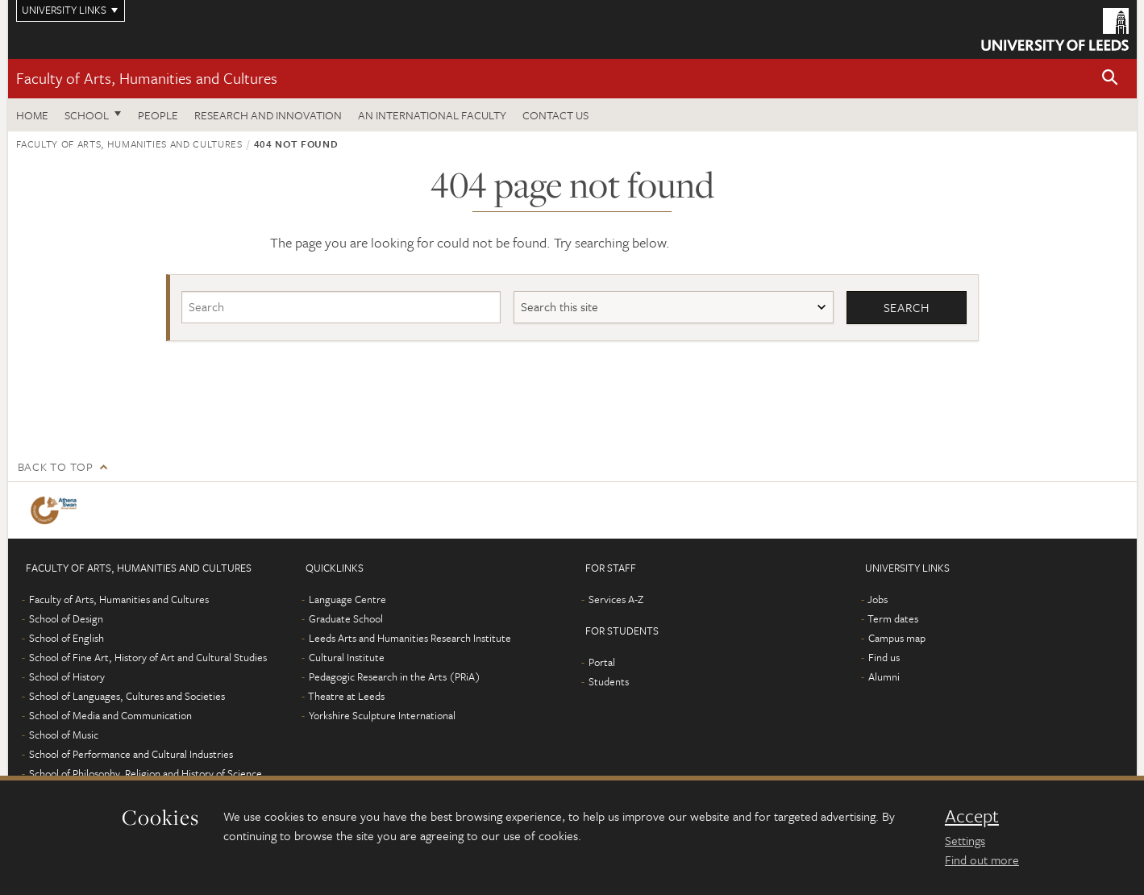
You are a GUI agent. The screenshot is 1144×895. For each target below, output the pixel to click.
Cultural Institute (347, 657)
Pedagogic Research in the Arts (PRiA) (394, 676)
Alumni (884, 676)
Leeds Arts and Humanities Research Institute (410, 638)
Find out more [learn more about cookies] (982, 859)
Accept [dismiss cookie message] (972, 816)
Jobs (877, 599)
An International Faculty (432, 114)
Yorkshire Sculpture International (382, 715)
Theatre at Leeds (346, 696)
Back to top (56, 466)
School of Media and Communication (110, 715)
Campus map (897, 638)
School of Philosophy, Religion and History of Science (145, 773)
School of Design (66, 618)
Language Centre (347, 599)
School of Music (63, 734)
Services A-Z (616, 599)
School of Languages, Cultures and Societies (127, 696)
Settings (965, 840)
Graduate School (346, 618)
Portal (602, 662)
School (86, 114)
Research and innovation (268, 114)
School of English (66, 638)
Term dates (892, 618)
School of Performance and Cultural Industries (131, 754)
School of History (67, 676)
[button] (1110, 78)
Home (32, 114)
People (158, 114)
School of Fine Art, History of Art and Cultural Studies (148, 657)
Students (609, 681)
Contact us (555, 114)
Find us (884, 657)
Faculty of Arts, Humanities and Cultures (146, 78)
